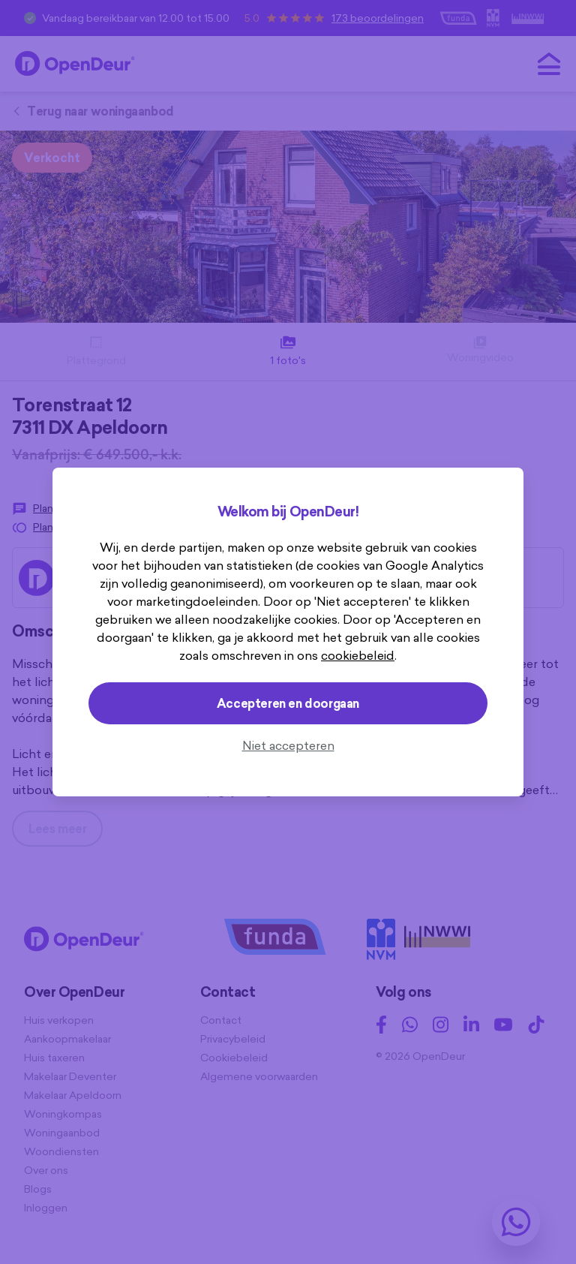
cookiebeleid (357, 655)
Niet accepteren (288, 745)
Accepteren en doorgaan (288, 703)
